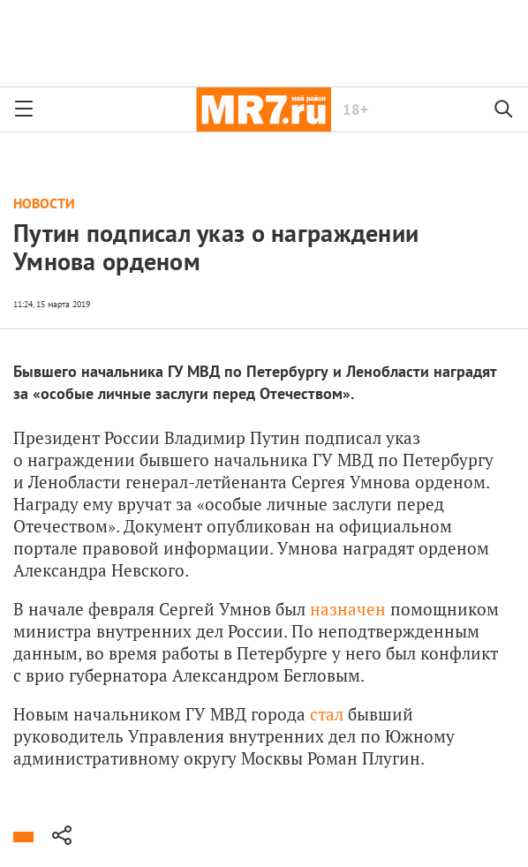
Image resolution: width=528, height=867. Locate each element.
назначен (348, 609)
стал (326, 714)
